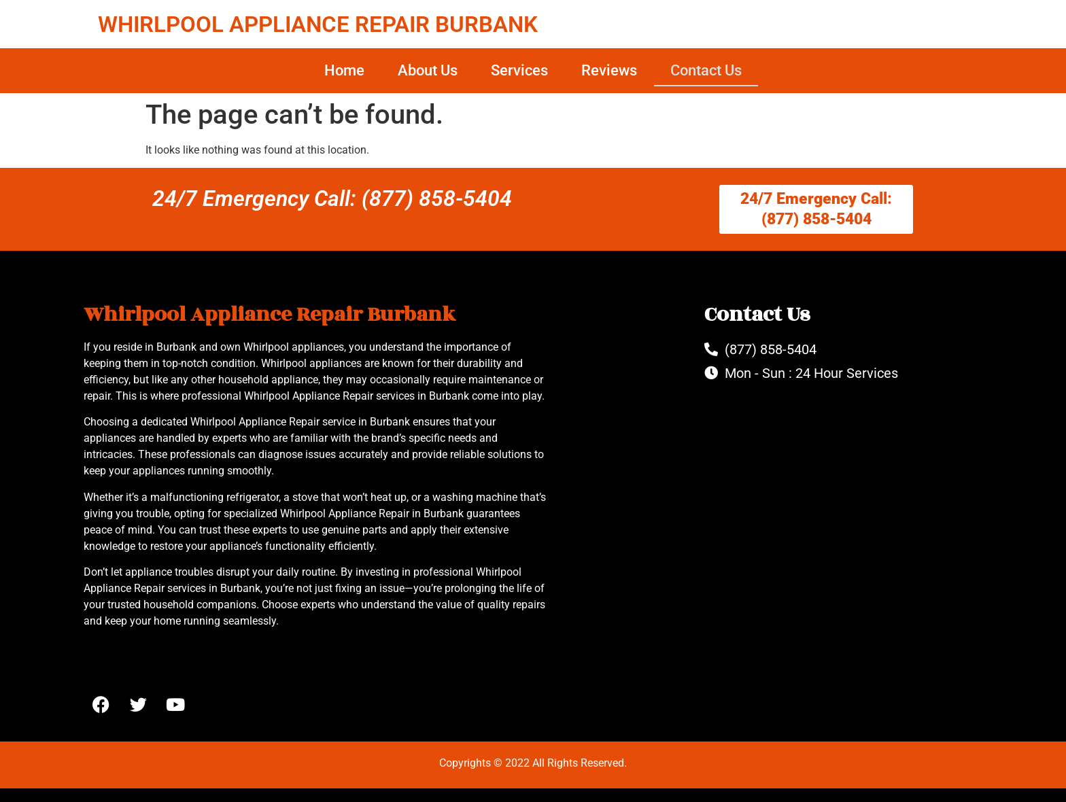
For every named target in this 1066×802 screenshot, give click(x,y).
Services (519, 70)
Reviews (609, 70)
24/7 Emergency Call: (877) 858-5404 (332, 198)
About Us (428, 70)
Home (344, 70)
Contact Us (706, 70)
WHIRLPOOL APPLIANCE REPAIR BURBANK (318, 24)
